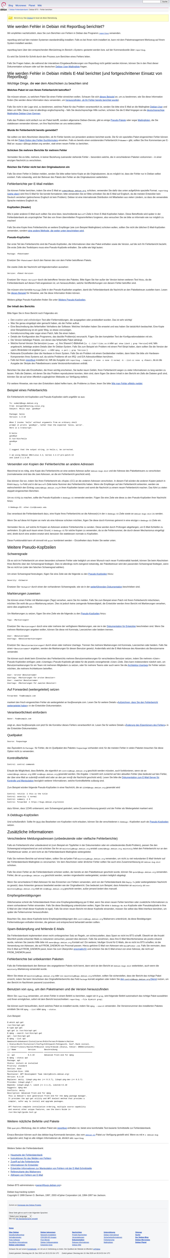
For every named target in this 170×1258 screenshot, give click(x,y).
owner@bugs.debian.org (48, 1185)
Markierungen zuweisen (23, 593)
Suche (137, 1235)
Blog (11, 5)
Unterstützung (109, 1232)
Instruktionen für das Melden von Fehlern (31, 1158)
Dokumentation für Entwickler (121, 626)
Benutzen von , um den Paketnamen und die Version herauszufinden (58, 989)
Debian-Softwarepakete (49, 1242)
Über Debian (14, 1232)
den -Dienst (138, 979)
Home (11, 1228)
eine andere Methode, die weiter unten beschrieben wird (56, 231)
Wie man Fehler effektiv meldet (127, 383)
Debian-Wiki (76, 1245)
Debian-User (156, 107)
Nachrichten (77, 1232)
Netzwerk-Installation (48, 1235)
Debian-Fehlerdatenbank (18, 10)
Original (30, 18)
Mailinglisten (144, 120)
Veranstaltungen (78, 1237)
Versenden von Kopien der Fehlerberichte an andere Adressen (50, 464)
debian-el (90, 1134)
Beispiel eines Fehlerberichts (27, 390)
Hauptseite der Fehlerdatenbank (27, 1155)
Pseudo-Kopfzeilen (18, 237)
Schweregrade (17, 554)
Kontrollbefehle (17, 758)
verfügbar (96, 1249)
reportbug (104, 33)
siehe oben (13, 194)
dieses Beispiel (107, 97)
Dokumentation (78, 1240)
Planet (32, 5)
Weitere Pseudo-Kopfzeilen (71, 300)
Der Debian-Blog (142, 1237)
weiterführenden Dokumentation (106, 587)
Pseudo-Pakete (118, 120)
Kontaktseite (31, 1249)
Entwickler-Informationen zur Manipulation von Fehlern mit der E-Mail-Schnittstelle (51, 1168)
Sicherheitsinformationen (113, 1237)
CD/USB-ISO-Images (48, 1237)
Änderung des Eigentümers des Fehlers (145, 725)
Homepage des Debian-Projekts (29, 1205)
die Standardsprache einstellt (27, 1219)
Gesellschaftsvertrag (16, 1235)
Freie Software (14, 1240)
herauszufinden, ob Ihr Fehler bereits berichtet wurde (92, 100)
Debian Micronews (142, 1240)
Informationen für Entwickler (24, 1165)
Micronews (20, 5)
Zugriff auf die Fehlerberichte (25, 1161)
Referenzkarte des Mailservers (26, 1171)
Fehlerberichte (109, 1240)
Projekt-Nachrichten (79, 1235)
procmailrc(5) (80, 949)
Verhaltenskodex (15, 1237)
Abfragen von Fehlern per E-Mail (27, 1175)
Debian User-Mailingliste (68, 66)
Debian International (111, 1235)
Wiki (40, 5)
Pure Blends (45, 1240)
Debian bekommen (47, 1232)
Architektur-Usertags (138, 665)
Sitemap (138, 1232)
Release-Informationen (80, 1242)
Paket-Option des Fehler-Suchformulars (38, 140)
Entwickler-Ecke (46, 1245)
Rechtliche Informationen (18, 1242)
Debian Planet (140, 1242)
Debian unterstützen (17, 1245)
